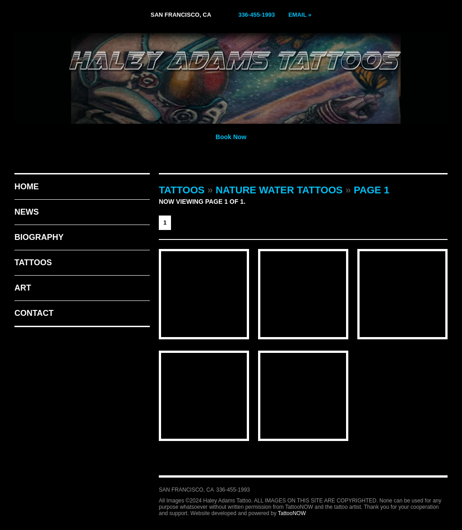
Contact (34, 313)
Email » (299, 14)
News (26, 211)
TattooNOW (292, 513)
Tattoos (33, 262)
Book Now (231, 137)
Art (22, 287)
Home (26, 186)
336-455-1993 (256, 14)
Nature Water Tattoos (279, 190)
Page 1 (371, 190)
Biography (39, 237)
